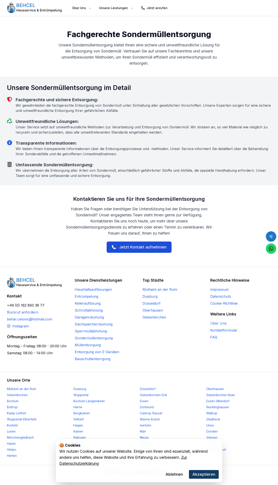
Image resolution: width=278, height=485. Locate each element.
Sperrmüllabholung (91, 331)
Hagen (78, 425)
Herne (77, 407)
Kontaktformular (223, 330)
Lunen (11, 431)
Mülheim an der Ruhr (160, 289)
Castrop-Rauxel (151, 413)
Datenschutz (220, 296)
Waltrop (211, 413)
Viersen (211, 437)
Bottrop (12, 407)
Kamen (78, 431)
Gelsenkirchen (154, 317)
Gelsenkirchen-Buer (220, 395)
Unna (210, 425)
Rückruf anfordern (22, 312)
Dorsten (212, 431)
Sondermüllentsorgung (94, 338)
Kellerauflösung (88, 303)
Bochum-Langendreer (89, 401)
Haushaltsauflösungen (93, 289)
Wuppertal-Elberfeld (21, 419)
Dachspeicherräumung (94, 324)
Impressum (219, 289)
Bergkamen (81, 413)
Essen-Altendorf (217, 401)
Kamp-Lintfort (16, 413)
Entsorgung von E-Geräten (97, 352)
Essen (144, 401)
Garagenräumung (89, 317)
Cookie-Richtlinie (224, 303)
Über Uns (218, 323)
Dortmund (147, 407)
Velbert (78, 419)
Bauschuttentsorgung (92, 359)
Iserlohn (145, 425)
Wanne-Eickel (150, 419)
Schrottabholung (89, 310)
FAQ (213, 337)
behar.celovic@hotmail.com (29, 319)
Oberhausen (152, 310)
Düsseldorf (151, 303)
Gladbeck (213, 419)
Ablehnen (174, 474)
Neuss (144, 437)
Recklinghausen (217, 407)
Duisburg (149, 296)
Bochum (12, 401)
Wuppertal (80, 395)
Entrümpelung (86, 296)
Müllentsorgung (88, 345)
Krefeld (12, 425)
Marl (143, 431)
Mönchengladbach (20, 437)
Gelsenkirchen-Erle (153, 395)
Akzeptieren (203, 474)
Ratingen (79, 437)
